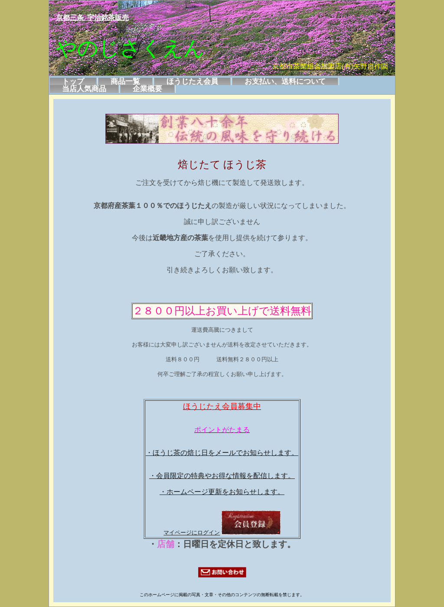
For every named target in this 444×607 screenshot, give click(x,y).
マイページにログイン (191, 532)
